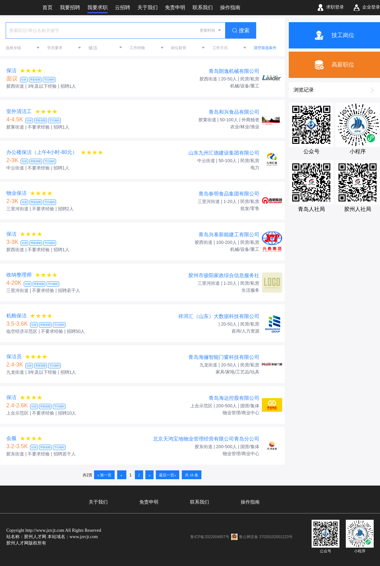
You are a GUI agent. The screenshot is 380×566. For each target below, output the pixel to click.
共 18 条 (191, 475)
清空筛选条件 (265, 48)
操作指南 (250, 502)
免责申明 (148, 502)
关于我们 (98, 502)
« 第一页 (104, 475)
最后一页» (167, 475)
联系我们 (199, 502)
